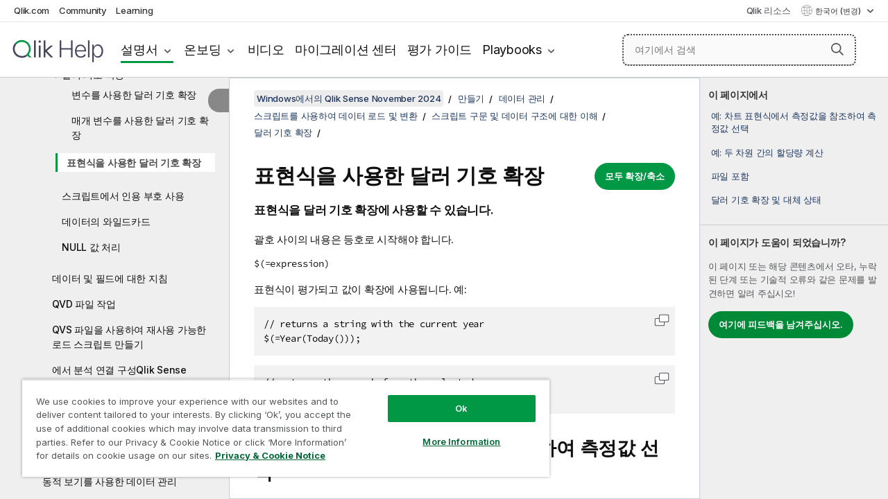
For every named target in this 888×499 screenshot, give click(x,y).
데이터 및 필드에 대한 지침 (109, 278)
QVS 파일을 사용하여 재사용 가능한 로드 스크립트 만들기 (129, 337)
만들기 (471, 98)
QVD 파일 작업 (84, 304)
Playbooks (512, 49)
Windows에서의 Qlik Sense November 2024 (349, 98)
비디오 (266, 49)
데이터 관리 (522, 98)
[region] (279, 423)
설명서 (139, 49)
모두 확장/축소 (635, 176)
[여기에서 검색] (739, 49)
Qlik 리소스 (768, 10)
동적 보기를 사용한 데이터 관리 (109, 481)
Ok (451, 397)
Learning (134, 10)
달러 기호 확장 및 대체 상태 (766, 199)
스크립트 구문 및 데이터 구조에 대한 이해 (514, 115)
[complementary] (794, 288)
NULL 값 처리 (91, 247)
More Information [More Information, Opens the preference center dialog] (451, 431)
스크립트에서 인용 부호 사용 (123, 196)
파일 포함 (730, 176)
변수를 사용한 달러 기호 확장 (133, 94)
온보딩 (202, 49)
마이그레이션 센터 (346, 49)
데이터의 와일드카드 (106, 221)
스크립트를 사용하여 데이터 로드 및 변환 (336, 115)
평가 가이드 (439, 49)
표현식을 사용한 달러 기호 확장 (134, 162)
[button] (837, 49)
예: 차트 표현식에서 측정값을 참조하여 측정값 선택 (793, 122)
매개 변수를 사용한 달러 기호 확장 (140, 127)
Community (83, 10)
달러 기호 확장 (283, 132)
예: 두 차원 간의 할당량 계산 (767, 152)
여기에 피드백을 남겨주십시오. (781, 324)
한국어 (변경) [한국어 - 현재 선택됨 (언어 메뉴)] (839, 11)
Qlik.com (31, 10)
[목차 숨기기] (218, 100)
